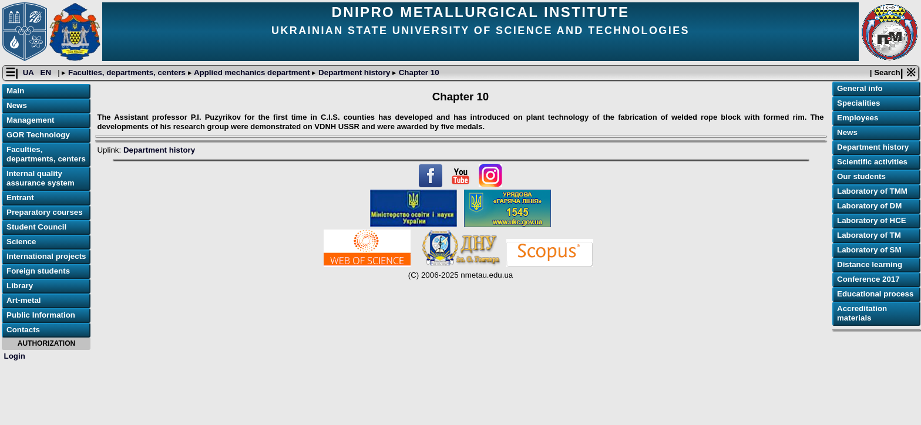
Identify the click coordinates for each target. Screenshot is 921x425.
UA (29, 72)
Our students (861, 176)
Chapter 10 (417, 72)
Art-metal (23, 300)
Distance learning (869, 264)
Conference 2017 (868, 279)
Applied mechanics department (252, 72)
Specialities (858, 103)
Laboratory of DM (869, 205)
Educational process (875, 293)
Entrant (20, 197)
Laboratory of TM (869, 235)
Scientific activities (872, 161)
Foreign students (38, 271)
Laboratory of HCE (871, 220)
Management (30, 120)
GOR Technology (38, 134)
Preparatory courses (44, 212)
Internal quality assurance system (40, 178)
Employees (857, 117)
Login (14, 356)
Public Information (40, 315)
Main (15, 90)
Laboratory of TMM (872, 191)
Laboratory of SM (869, 249)
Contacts (23, 329)
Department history (354, 72)
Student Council (36, 226)
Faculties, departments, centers (126, 72)
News (16, 105)
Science (21, 241)
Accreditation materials (862, 313)
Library (19, 285)
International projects (46, 256)
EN (47, 72)
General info (860, 88)
